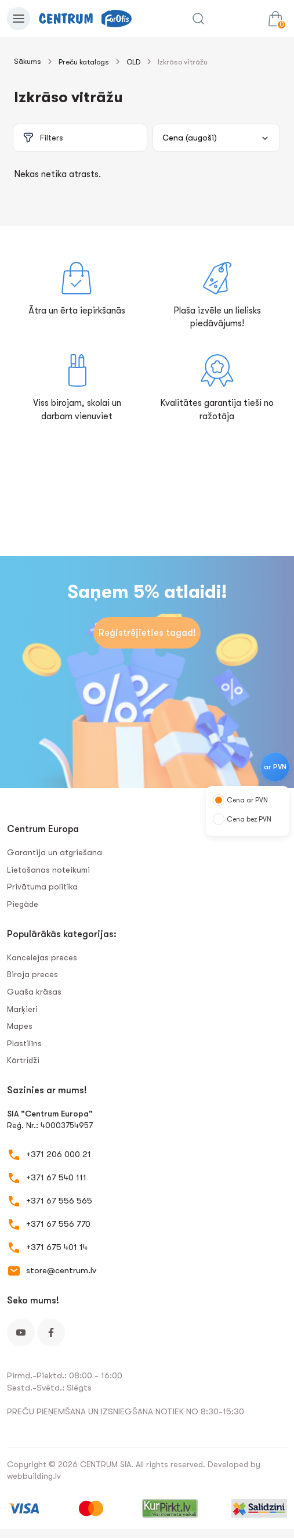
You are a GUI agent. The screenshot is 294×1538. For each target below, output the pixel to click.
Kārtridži (23, 1060)
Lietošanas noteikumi (48, 869)
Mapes (19, 1026)
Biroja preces (32, 974)
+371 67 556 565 (59, 1200)
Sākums (27, 61)
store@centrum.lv (61, 1270)
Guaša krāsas (34, 991)
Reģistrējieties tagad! (147, 633)
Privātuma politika (42, 886)
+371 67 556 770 (58, 1224)
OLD (133, 61)
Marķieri (22, 1009)
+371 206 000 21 (58, 1154)
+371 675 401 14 (57, 1247)
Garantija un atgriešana (54, 852)
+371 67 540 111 (56, 1177)
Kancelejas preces (42, 957)
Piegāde (22, 904)
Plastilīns (24, 1043)
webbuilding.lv (34, 1476)
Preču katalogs (84, 61)
